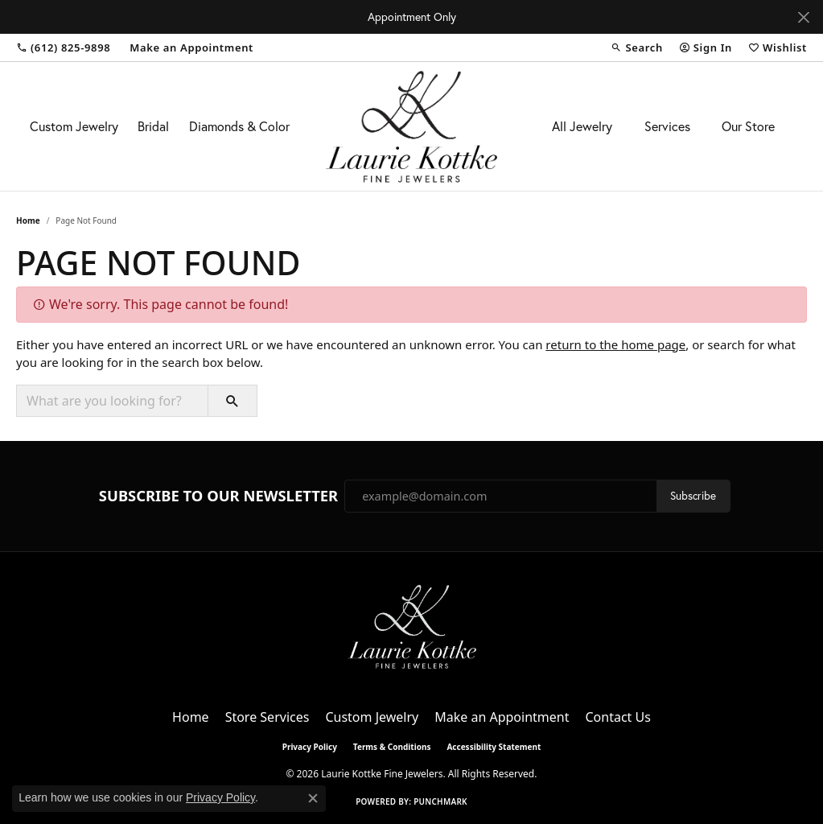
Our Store (748, 125)
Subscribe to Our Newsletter (218, 496)
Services (667, 125)
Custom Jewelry (74, 125)
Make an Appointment (501, 717)
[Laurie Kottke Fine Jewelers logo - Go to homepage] (411, 126)
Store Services (267, 717)
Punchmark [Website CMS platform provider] (440, 801)
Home (28, 220)
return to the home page (615, 344)
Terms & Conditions (392, 747)
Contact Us (617, 717)
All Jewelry (582, 125)
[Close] (803, 17)
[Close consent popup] (313, 798)
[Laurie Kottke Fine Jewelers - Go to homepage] (412, 625)
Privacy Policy (309, 747)
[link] (63, 47)
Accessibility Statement (493, 747)
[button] (636, 47)
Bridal (153, 125)
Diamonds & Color (239, 125)
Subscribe (693, 495)
